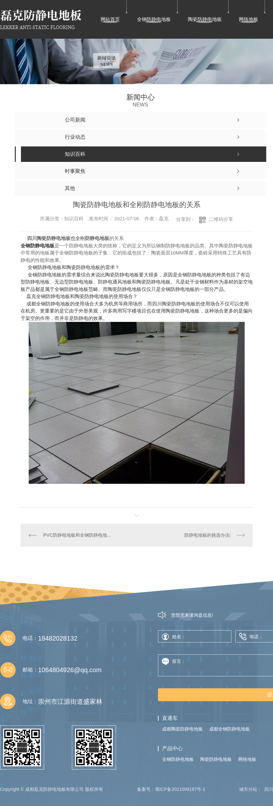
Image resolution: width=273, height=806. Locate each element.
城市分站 (248, 789)
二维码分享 (221, 219)
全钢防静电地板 (154, 19)
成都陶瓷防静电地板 (182, 729)
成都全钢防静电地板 (48, 303)
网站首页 (110, 19)
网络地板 (248, 19)
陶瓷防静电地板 (205, 19)
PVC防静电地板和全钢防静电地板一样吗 (78, 535)
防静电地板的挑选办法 (206, 535)
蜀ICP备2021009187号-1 (180, 789)
